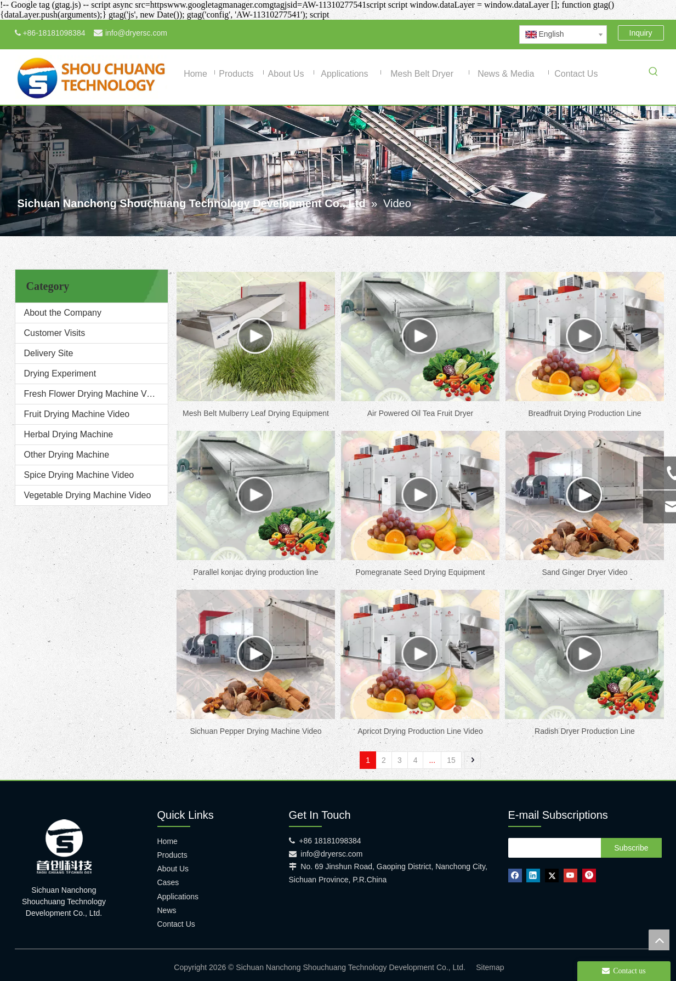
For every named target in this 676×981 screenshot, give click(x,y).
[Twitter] (450, 33)
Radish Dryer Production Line (585, 731)
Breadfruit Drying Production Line (584, 413)
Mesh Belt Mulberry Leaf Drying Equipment (256, 413)
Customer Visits (55, 333)
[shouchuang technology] (64, 846)
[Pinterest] (488, 33)
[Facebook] (413, 33)
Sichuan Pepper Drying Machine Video (255, 731)
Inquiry (640, 32)
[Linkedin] (432, 33)
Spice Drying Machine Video (79, 475)
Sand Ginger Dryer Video (584, 572)
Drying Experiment (60, 373)
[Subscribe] (631, 848)
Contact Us (176, 924)
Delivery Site (48, 353)
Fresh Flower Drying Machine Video (93, 393)
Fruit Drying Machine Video (77, 414)
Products (172, 855)
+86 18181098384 (330, 840)
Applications (178, 896)
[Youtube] (469, 33)
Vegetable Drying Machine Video (87, 495)
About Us (173, 868)
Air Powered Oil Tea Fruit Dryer (420, 413)
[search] (552, 848)
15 (451, 760)
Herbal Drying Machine (68, 434)
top (659, 939)
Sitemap (490, 967)
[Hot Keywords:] (653, 73)
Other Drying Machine (67, 454)
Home (167, 841)
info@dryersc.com (136, 32)
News (167, 910)
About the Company (62, 312)
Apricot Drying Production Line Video (420, 731)
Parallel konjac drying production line (255, 572)
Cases (168, 882)
